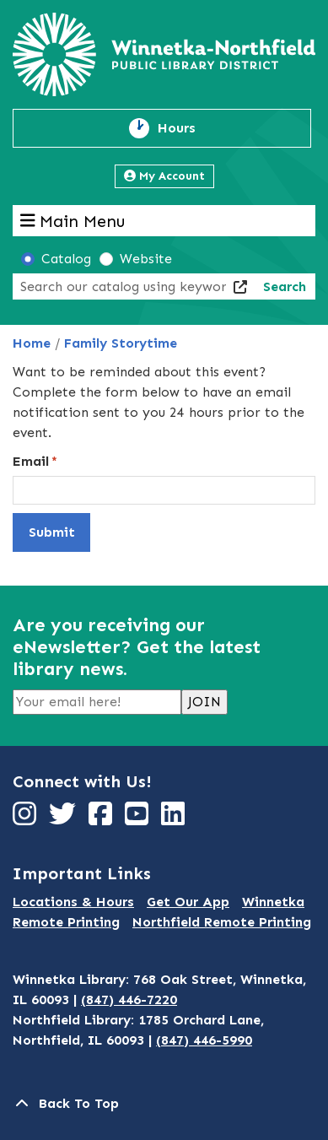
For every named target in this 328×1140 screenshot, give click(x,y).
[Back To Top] (164, 1104)
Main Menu (73, 220)
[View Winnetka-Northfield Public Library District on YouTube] (139, 819)
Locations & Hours (73, 902)
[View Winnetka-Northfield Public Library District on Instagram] (26, 819)
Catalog (66, 259)
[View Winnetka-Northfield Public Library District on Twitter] (64, 819)
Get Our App (188, 902)
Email (31, 461)
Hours (186, 128)
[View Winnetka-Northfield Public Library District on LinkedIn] (175, 819)
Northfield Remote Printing (221, 922)
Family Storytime (120, 343)
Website (146, 259)
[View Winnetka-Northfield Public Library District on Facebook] (102, 819)
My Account (164, 176)
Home (32, 343)
